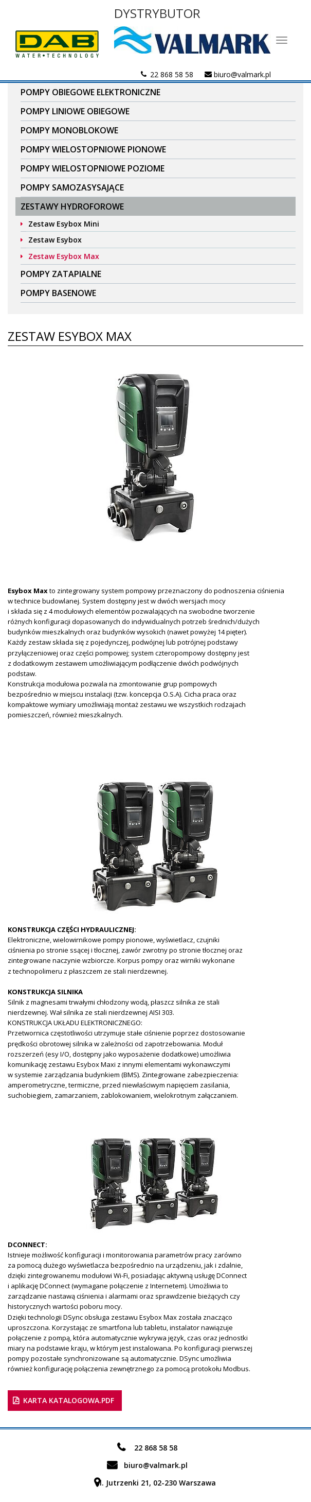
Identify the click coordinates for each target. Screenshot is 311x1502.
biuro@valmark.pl (242, 74)
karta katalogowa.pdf (68, 1400)
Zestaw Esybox (55, 240)
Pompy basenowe (58, 293)
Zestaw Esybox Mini (63, 224)
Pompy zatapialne (61, 274)
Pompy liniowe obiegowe (75, 111)
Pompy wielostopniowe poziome (92, 168)
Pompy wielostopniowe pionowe (93, 149)
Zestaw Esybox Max (63, 256)
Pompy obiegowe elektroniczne (90, 92)
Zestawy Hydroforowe (72, 206)
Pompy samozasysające (72, 187)
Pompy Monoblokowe (69, 130)
